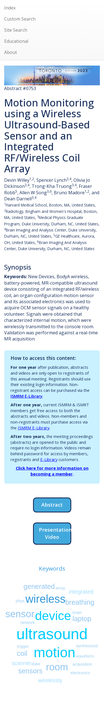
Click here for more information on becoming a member (52, 471)
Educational (16, 41)
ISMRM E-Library (26, 396)
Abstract (52, 504)
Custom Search (19, 19)
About (10, 52)
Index (10, 8)
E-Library (48, 459)
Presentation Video (55, 533)
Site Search (15, 30)
